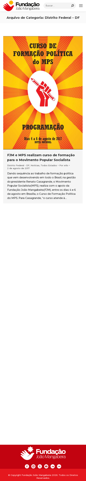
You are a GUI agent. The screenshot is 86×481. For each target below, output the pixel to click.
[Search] (60, 6)
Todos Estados (49, 165)
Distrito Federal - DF (18, 165)
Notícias (35, 165)
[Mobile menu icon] (81, 6)
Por (63, 165)
